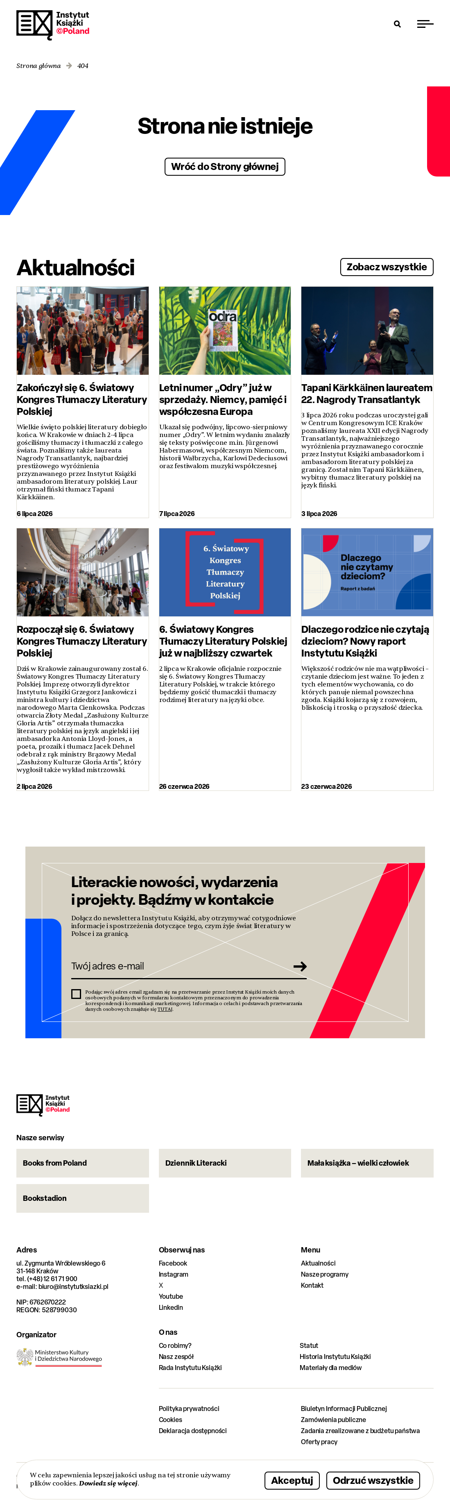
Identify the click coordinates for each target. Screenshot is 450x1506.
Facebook (173, 1263)
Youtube (171, 1296)
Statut (309, 1346)
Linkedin (171, 1307)
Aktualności (318, 1263)
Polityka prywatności (189, 1409)
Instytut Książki (52, 25)
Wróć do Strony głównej (225, 166)
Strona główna (38, 66)
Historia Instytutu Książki (335, 1357)
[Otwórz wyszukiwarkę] (398, 24)
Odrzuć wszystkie (373, 1480)
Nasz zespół (176, 1357)
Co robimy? (175, 1346)
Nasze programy (324, 1274)
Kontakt (312, 1285)
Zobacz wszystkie (387, 266)
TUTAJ (165, 1009)
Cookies (170, 1420)
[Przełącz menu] (425, 23)
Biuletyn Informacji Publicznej (344, 1409)
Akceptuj (292, 1480)
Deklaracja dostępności (193, 1431)
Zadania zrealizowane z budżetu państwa (360, 1431)
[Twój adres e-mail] (177, 966)
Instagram (174, 1274)
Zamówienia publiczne (333, 1420)
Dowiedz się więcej (108, 1483)
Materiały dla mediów (331, 1368)
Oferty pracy (319, 1442)
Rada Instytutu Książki (190, 1368)
